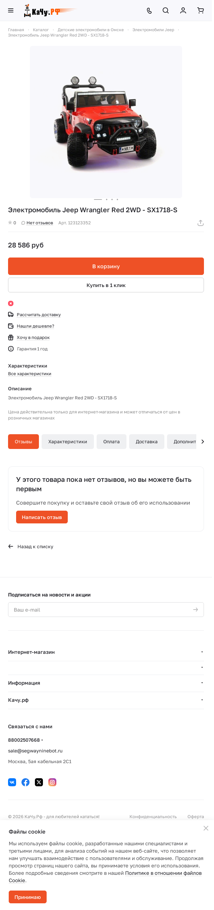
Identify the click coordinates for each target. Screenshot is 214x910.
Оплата (111, 441)
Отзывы (23, 441)
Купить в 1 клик (106, 285)
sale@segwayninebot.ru (35, 750)
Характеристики (67, 441)
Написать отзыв (42, 517)
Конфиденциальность (153, 816)
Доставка (147, 441)
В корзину (106, 266)
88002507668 (24, 740)
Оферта (196, 816)
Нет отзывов (37, 222)
